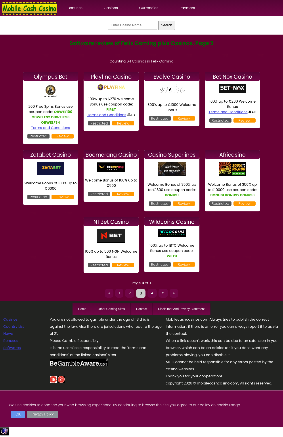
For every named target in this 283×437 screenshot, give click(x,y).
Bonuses (75, 7)
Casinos (111, 7)
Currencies (148, 7)
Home (82, 309)
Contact (141, 309)
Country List (13, 326)
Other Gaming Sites (111, 309)
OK (18, 414)
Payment (187, 7)
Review (63, 136)
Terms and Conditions (50, 127)
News (8, 333)
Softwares (12, 347)
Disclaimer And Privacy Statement (181, 309)
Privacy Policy (43, 414)
